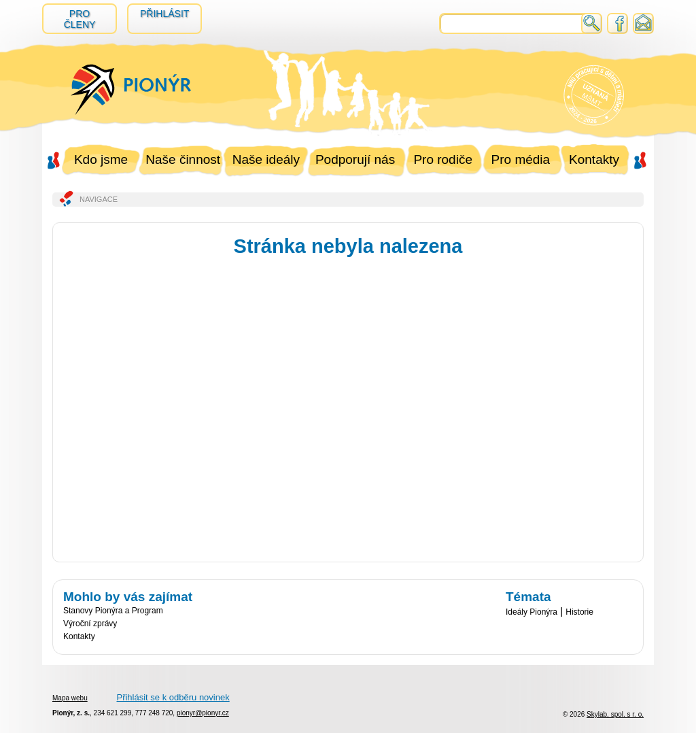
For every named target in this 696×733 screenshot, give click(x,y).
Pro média (521, 159)
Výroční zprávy (90, 623)
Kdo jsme (101, 159)
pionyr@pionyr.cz (203, 713)
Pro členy (80, 19)
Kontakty (594, 159)
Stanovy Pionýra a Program (113, 610)
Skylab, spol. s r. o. (615, 714)
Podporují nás (355, 159)
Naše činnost (182, 159)
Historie (579, 612)
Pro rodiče (442, 159)
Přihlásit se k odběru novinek (172, 697)
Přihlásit (164, 13)
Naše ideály (266, 159)
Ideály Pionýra (531, 612)
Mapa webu (70, 698)
